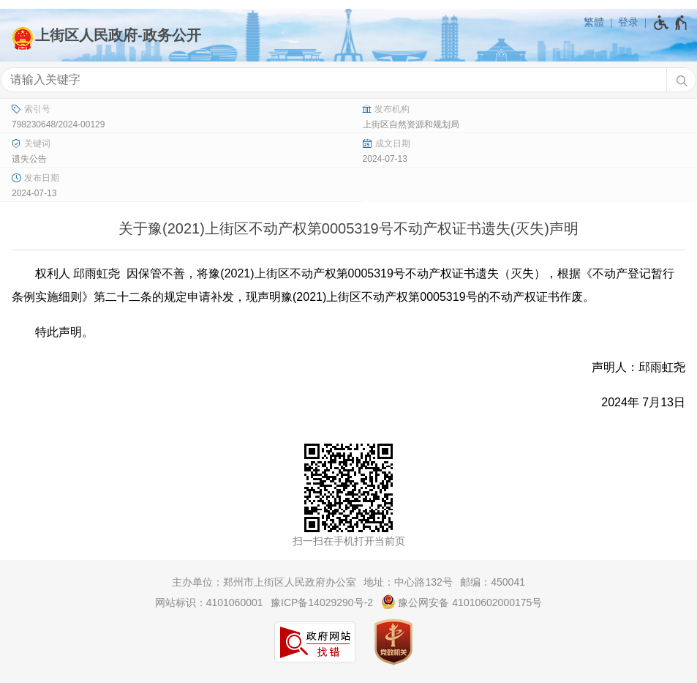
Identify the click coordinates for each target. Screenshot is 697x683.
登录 (628, 22)
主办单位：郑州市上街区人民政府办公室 (264, 582)
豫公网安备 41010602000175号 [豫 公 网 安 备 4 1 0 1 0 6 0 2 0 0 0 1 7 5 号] (462, 601)
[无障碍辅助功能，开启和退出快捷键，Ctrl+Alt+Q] (671, 22)
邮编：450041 (492, 582)
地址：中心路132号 (407, 582)
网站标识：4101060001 (209, 602)
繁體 (594, 22)
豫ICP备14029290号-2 (322, 602)
